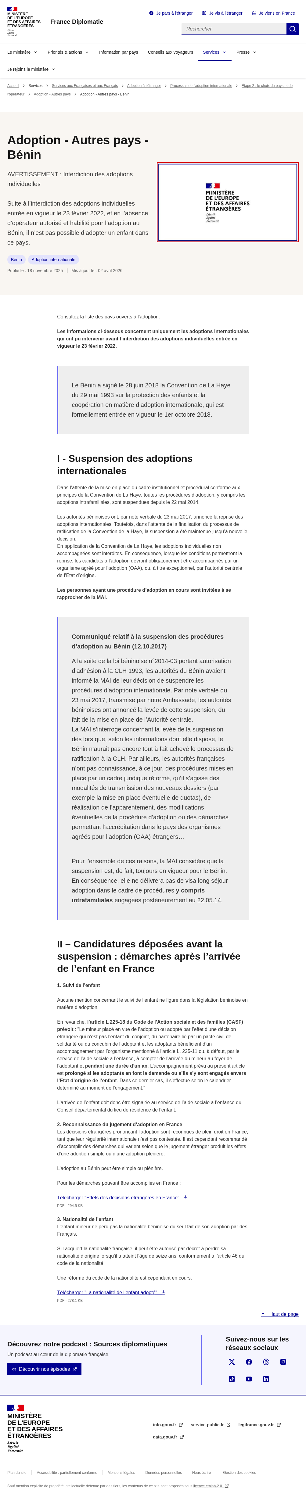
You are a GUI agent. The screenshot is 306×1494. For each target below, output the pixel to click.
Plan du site (17, 1473)
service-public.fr (208, 1424)
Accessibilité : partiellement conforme (67, 1473)
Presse (243, 52)
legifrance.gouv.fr (256, 1424)
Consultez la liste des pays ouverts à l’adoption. (108, 316)
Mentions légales (121, 1473)
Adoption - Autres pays (52, 94)
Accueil (13, 86)
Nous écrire (201, 1473)
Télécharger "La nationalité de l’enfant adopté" (107, 1292)
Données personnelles (164, 1473)
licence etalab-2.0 (208, 1486)
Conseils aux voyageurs (170, 52)
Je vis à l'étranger (225, 13)
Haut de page (283, 1314)
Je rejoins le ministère (28, 69)
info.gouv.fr (165, 1424)
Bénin (16, 259)
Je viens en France (277, 13)
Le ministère (19, 52)
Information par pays (118, 52)
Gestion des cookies (239, 1473)
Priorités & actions (65, 52)
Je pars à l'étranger (174, 13)
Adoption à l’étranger (144, 86)
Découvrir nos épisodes (44, 1369)
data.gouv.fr (165, 1437)
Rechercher (292, 29)
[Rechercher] (234, 29)
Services (211, 52)
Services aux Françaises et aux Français (85, 86)
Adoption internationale (53, 259)
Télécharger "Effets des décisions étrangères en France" (119, 1197)
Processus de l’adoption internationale (201, 86)
